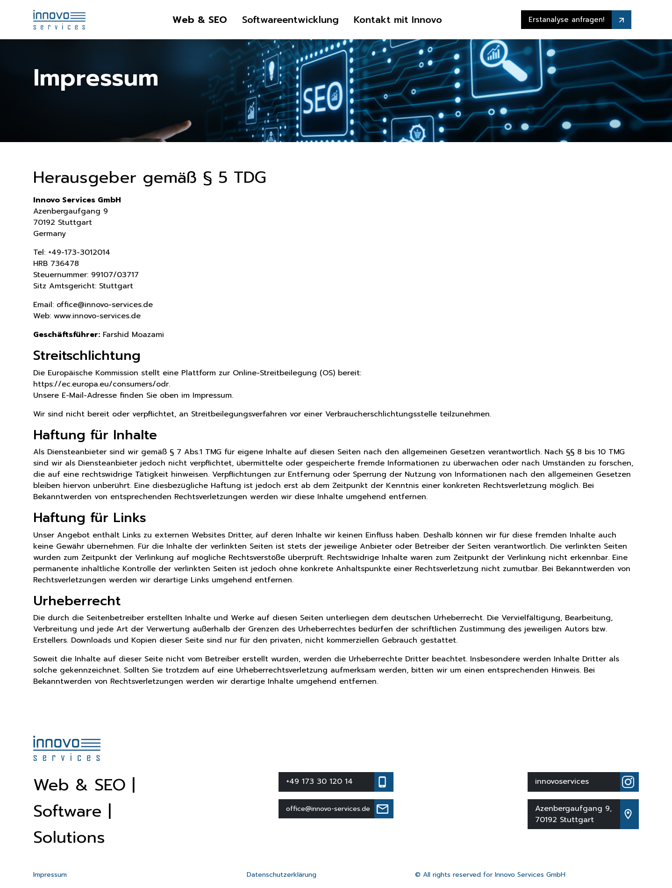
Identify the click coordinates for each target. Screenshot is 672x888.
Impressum (50, 875)
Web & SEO (199, 20)
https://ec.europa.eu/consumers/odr (101, 384)
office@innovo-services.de (105, 304)
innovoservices (562, 781)
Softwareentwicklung (290, 20)
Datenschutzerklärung (281, 875)
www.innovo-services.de (97, 316)
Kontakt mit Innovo (398, 20)
